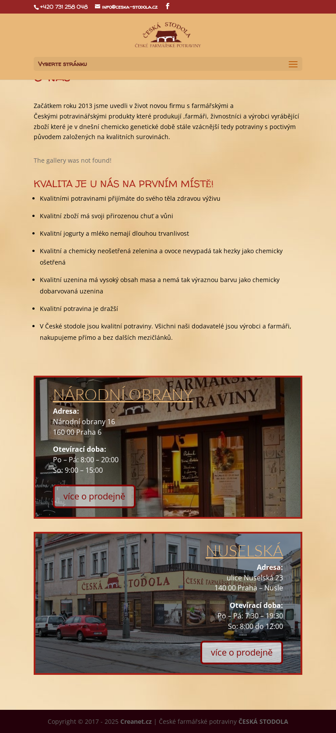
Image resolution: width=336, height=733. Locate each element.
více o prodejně (94, 496)
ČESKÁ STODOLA (263, 721)
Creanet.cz (136, 721)
